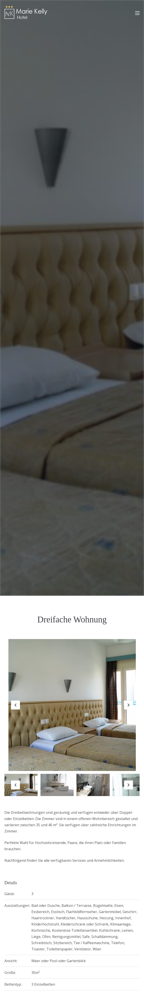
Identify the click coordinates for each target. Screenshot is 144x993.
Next (128, 708)
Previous (15, 708)
